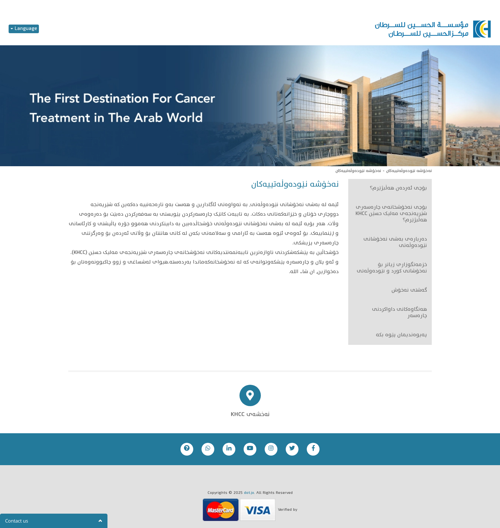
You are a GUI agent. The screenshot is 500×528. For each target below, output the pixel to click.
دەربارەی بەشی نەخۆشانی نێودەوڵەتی (395, 242)
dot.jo (249, 493)
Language (24, 29)
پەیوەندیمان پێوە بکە (401, 335)
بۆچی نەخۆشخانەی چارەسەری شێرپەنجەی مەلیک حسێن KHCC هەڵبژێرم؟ (391, 214)
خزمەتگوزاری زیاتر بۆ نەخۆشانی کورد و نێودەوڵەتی (392, 268)
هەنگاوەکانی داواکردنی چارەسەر (399, 313)
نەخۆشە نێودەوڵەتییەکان (409, 171)
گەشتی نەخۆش (409, 290)
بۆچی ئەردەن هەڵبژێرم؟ (398, 188)
